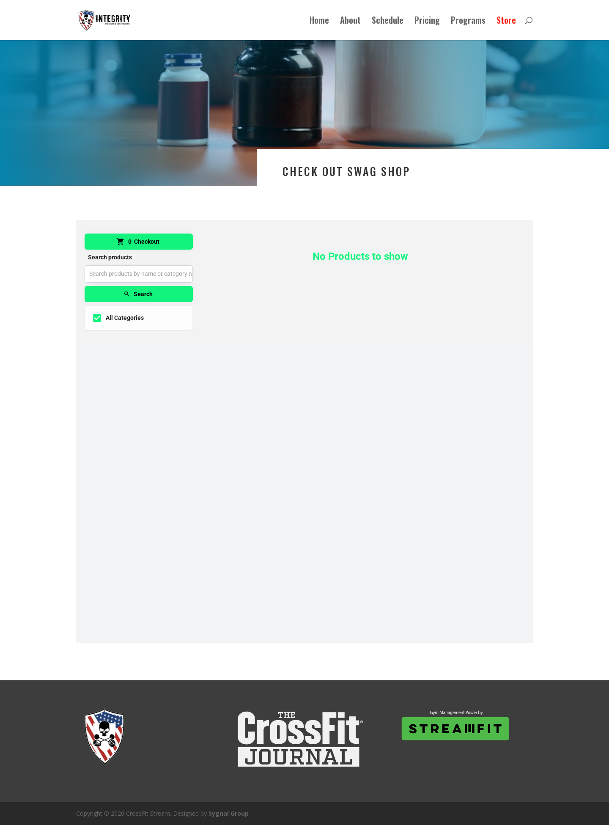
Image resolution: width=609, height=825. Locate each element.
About (350, 22)
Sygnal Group (228, 813)
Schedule (387, 22)
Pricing (427, 22)
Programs (468, 22)
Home (319, 22)
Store (506, 22)
